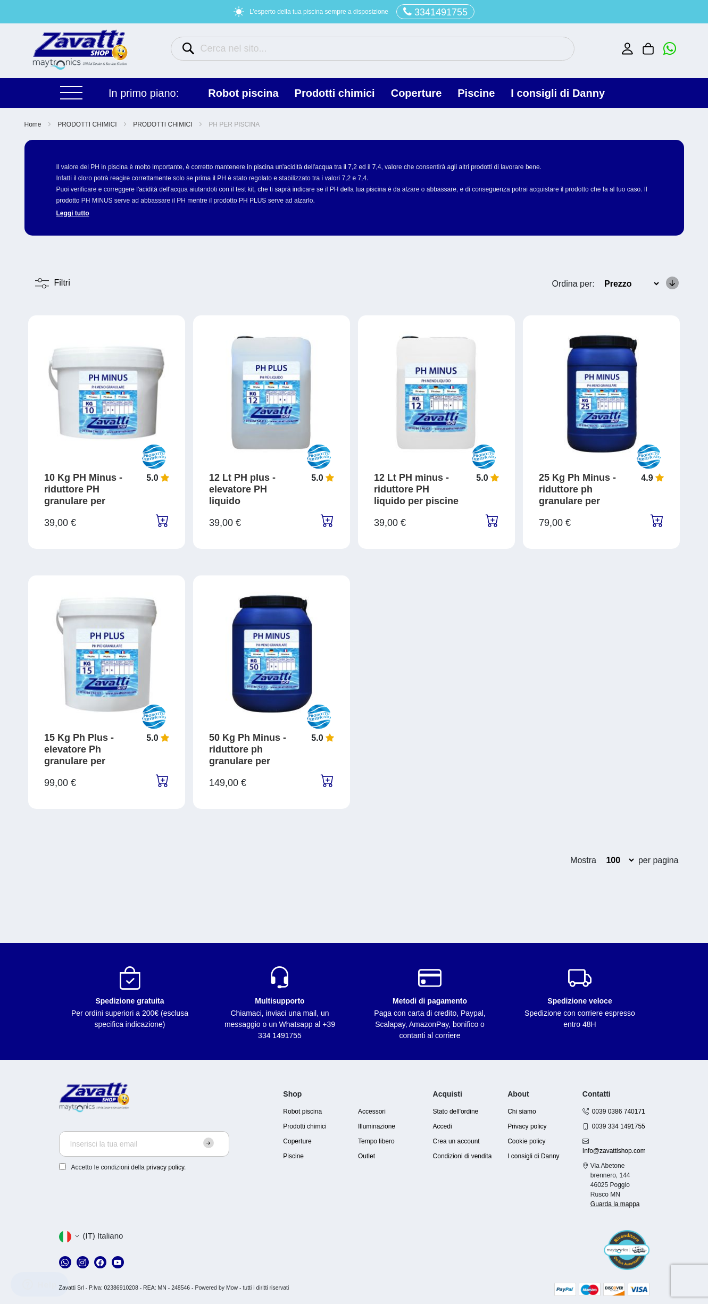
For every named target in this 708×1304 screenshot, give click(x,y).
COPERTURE (416, 93)
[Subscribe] (208, 1143)
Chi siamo (521, 1111)
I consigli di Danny (558, 93)
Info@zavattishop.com (614, 1151)
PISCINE (476, 93)
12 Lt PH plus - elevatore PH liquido (242, 489)
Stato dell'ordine (456, 1111)
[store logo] (80, 49)
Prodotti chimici (304, 1126)
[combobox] (372, 49)
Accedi (442, 1126)
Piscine (293, 1156)
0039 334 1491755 (618, 1126)
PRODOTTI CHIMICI (335, 93)
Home (33, 124)
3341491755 (435, 12)
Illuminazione (376, 1126)
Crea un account (456, 1141)
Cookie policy (526, 1141)
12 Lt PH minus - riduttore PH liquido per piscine (416, 489)
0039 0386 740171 (618, 1111)
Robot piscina (302, 1111)
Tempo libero (376, 1141)
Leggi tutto (72, 213)
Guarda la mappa (615, 1204)
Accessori (372, 1111)
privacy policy (165, 1167)
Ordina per (572, 283)
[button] (91, 1236)
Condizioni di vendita (462, 1156)
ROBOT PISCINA (243, 93)
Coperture (297, 1141)
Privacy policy (526, 1126)
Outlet (366, 1156)
